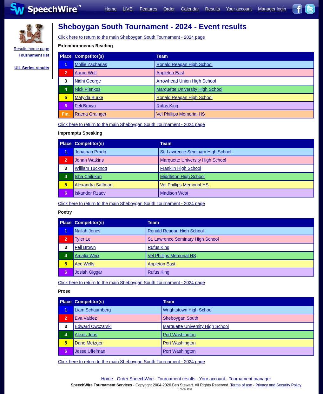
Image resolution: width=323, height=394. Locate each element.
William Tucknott (91, 168)
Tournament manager (250, 378)
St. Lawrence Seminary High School (195, 151)
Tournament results (176, 378)
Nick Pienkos (88, 89)
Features (148, 8)
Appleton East (170, 72)
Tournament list (33, 55)
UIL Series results (31, 67)
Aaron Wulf (86, 72)
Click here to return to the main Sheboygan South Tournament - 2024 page (131, 37)
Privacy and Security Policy (278, 385)
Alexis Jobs (86, 334)
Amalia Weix (87, 255)
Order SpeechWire (135, 378)
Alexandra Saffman (94, 184)
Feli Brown (85, 105)
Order (169, 8)
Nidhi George (88, 80)
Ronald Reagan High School (184, 64)
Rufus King (167, 105)
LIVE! (128, 8)
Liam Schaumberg (93, 309)
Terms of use (241, 385)
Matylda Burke (89, 97)
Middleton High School (182, 176)
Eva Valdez (86, 318)
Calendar (190, 8)
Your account (239, 8)
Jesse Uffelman (90, 351)
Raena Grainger (91, 114)
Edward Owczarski (93, 326)
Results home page (31, 48)
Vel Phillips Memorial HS (180, 114)
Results (212, 8)
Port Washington (179, 334)
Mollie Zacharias (91, 64)
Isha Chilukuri (88, 176)
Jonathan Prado (90, 151)
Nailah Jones (88, 230)
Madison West (174, 193)
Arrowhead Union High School (186, 80)
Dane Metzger (89, 342)
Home (110, 8)
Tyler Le (83, 239)
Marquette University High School (189, 89)
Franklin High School (180, 168)
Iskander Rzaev (90, 193)
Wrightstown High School (187, 309)
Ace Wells (85, 263)
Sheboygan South (180, 318)
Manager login (272, 8)
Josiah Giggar (88, 272)
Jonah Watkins (89, 160)
